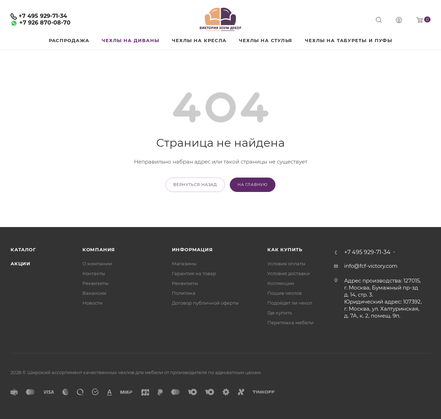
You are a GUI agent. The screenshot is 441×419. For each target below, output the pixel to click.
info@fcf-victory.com (370, 265)
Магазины (184, 263)
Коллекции (280, 283)
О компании (97, 263)
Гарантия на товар (194, 273)
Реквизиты (95, 283)
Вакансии (94, 293)
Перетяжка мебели (290, 322)
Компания (98, 249)
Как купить (284, 249)
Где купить (279, 312)
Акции (21, 263)
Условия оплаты (286, 263)
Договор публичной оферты (205, 303)
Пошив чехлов (284, 293)
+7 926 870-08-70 (45, 22)
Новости (92, 303)
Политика (183, 293)
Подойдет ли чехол (289, 303)
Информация (192, 249)
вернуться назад (195, 184)
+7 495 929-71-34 (43, 16)
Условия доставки (288, 273)
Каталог (23, 249)
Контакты (93, 273)
